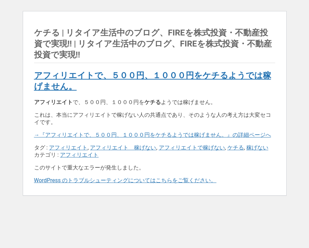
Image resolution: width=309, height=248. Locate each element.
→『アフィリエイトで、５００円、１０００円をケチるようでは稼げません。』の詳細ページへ (152, 135)
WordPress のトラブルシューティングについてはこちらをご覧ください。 (125, 180)
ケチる (235, 147)
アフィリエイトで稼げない (192, 147)
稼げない (257, 147)
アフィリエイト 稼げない (123, 147)
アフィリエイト (68, 147)
